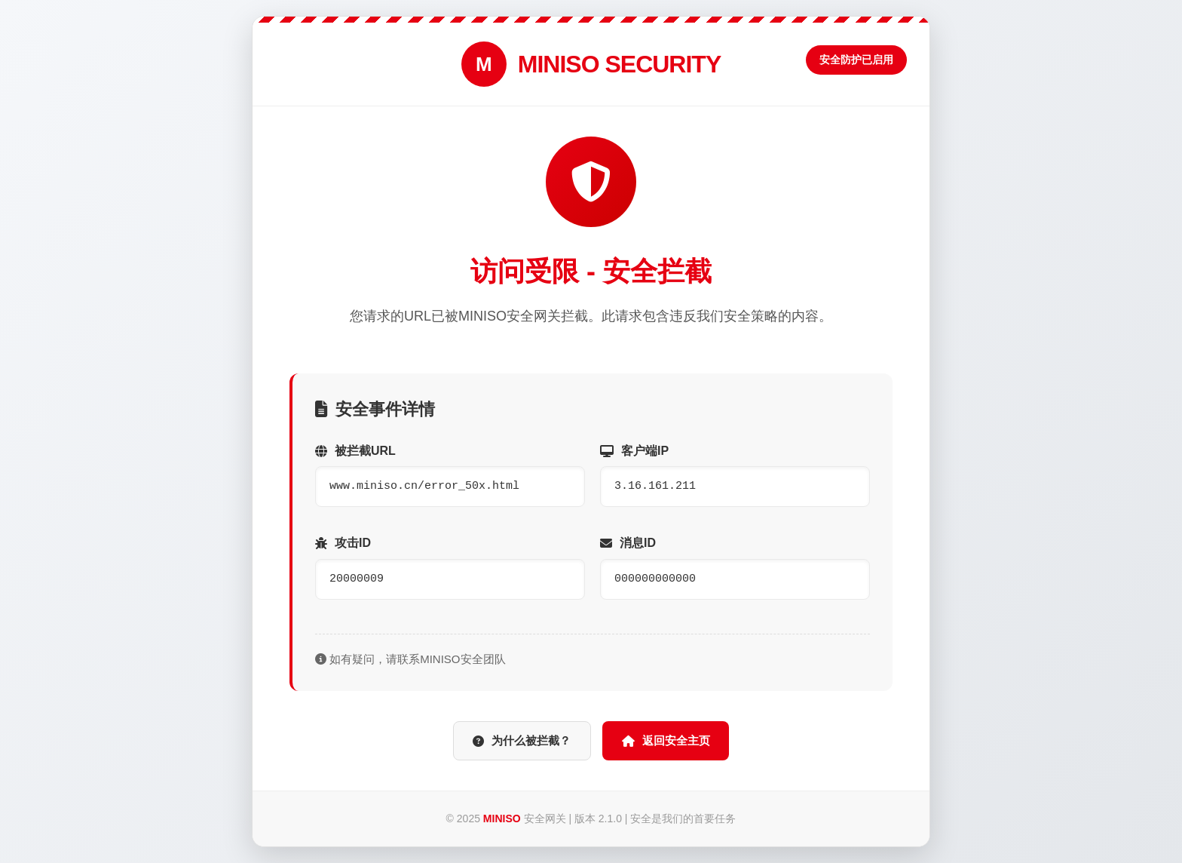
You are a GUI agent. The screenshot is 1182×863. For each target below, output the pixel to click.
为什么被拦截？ (515, 741)
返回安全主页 (674, 741)
